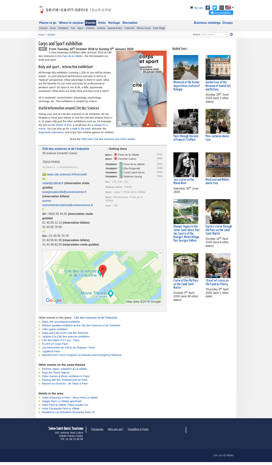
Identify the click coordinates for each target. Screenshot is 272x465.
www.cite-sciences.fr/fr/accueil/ (67, 174)
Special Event (115, 28)
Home (41, 34)
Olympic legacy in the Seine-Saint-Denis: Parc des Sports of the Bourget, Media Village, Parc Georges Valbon (186, 233)
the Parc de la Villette (70, 56)
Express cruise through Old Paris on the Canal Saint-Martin (219, 230)
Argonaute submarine (51, 132)
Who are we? (115, 429)
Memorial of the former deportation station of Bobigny (186, 86)
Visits (102, 22)
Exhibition (63, 28)
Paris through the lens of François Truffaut (185, 138)
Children (90, 28)
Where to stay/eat (71, 22)
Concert (43, 28)
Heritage (114, 22)
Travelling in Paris (138, 429)
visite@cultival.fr (53, 183)
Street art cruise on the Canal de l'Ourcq (217, 282)
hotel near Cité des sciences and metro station (108, 139)
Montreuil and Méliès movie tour (217, 181)
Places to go (47, 22)
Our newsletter (221, 12)
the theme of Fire (62, 125)
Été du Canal (143, 28)
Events (90, 22)
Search (196, 34)
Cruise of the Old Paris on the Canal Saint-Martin (185, 284)
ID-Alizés (228, 455)
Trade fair (129, 28)
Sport (80, 28)
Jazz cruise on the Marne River (183, 181)
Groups (227, 22)
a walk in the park (80, 128)
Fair (73, 28)
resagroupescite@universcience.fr (64, 191)
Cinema (101, 28)
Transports (97, 429)
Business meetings (207, 22)
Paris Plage (159, 28)
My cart (196, 7)
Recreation (130, 22)
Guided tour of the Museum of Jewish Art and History (218, 86)
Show (53, 28)
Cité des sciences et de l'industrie (95, 317)
